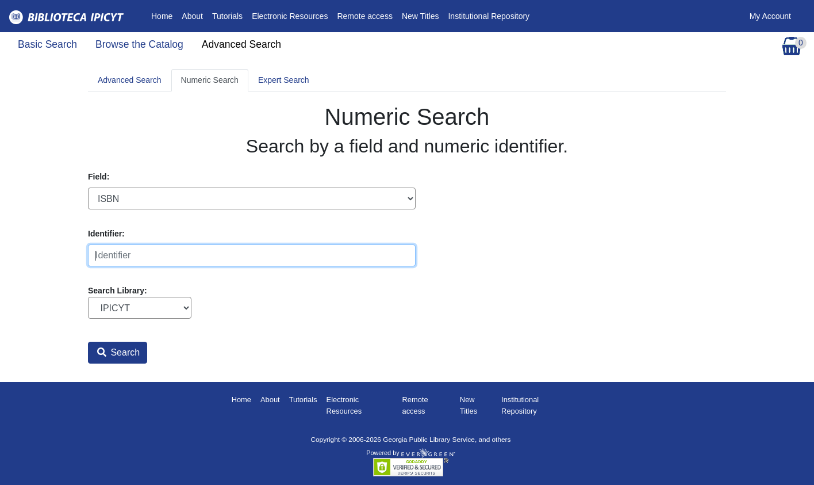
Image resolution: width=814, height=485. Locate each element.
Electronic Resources (290, 16)
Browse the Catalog (139, 44)
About (192, 16)
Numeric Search (210, 80)
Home (164, 15)
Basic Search (47, 44)
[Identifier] (252, 255)
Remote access (364, 16)
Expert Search (283, 80)
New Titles (420, 16)
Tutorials (227, 16)
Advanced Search (241, 44)
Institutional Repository (488, 16)
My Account (770, 16)
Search (118, 352)
